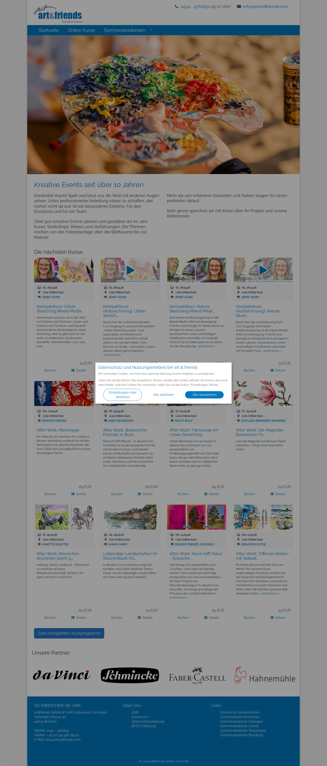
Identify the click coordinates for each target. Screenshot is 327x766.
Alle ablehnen (163, 395)
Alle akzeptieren (204, 395)
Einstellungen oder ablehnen (123, 395)
